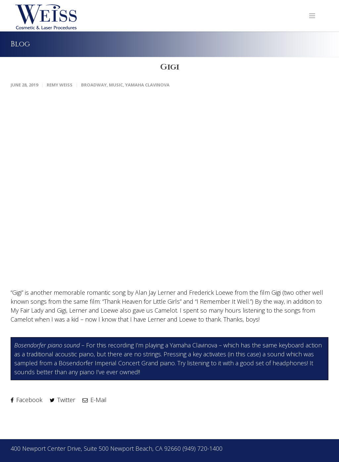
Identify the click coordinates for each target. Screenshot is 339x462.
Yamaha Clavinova (147, 84)
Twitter (62, 399)
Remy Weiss (60, 84)
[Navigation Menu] (312, 15)
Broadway (94, 84)
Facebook (26, 399)
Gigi (169, 67)
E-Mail (94, 399)
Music (116, 84)
